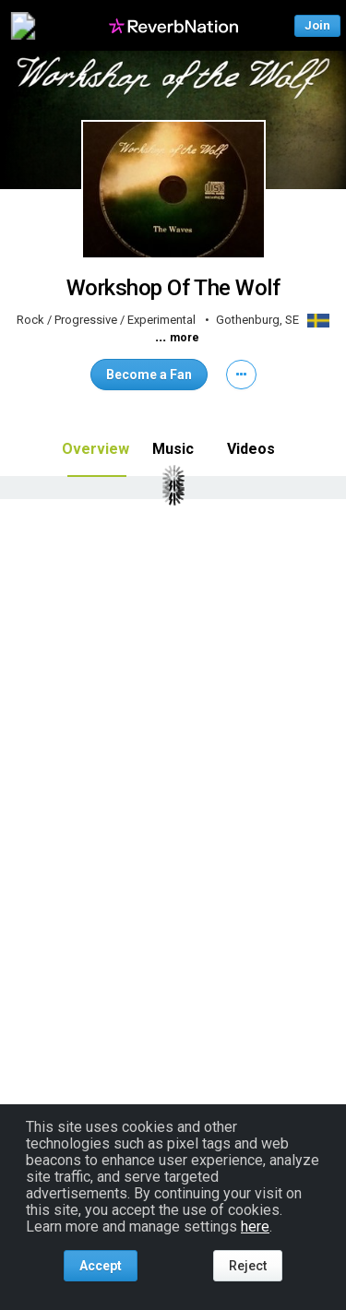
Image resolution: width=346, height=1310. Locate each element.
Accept (100, 1265)
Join (317, 25)
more (184, 337)
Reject (248, 1265)
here (255, 1226)
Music (173, 449)
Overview (95, 449)
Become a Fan (149, 374)
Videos (251, 449)
